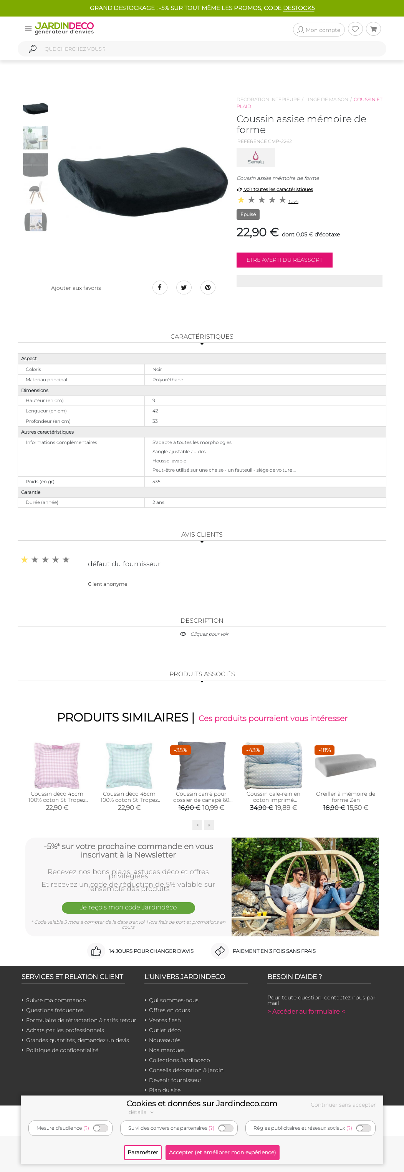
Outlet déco (165, 1030)
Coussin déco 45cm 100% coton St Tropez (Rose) (57, 800)
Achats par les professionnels (65, 1030)
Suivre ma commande (56, 1000)
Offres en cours (169, 1010)
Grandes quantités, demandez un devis (77, 1040)
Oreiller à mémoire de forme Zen (345, 796)
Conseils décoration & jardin (186, 1070)
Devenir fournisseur (175, 1080)
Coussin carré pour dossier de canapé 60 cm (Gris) (201, 800)
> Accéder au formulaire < (306, 1011)
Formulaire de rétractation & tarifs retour (81, 1020)
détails (142, 1112)
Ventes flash (165, 1020)
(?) (86, 1128)
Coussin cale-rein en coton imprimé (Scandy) (273, 800)
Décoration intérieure (268, 99)
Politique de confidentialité (62, 1050)
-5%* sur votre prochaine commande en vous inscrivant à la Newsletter (128, 850)
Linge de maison (326, 99)
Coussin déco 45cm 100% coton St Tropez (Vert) (129, 800)
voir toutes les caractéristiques (275, 189)
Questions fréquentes (55, 1010)
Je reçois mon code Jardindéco (128, 907)
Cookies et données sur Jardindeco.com (201, 1103)
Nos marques (167, 1050)
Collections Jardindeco (179, 1060)
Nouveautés (164, 1040)
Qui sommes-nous (174, 1000)
